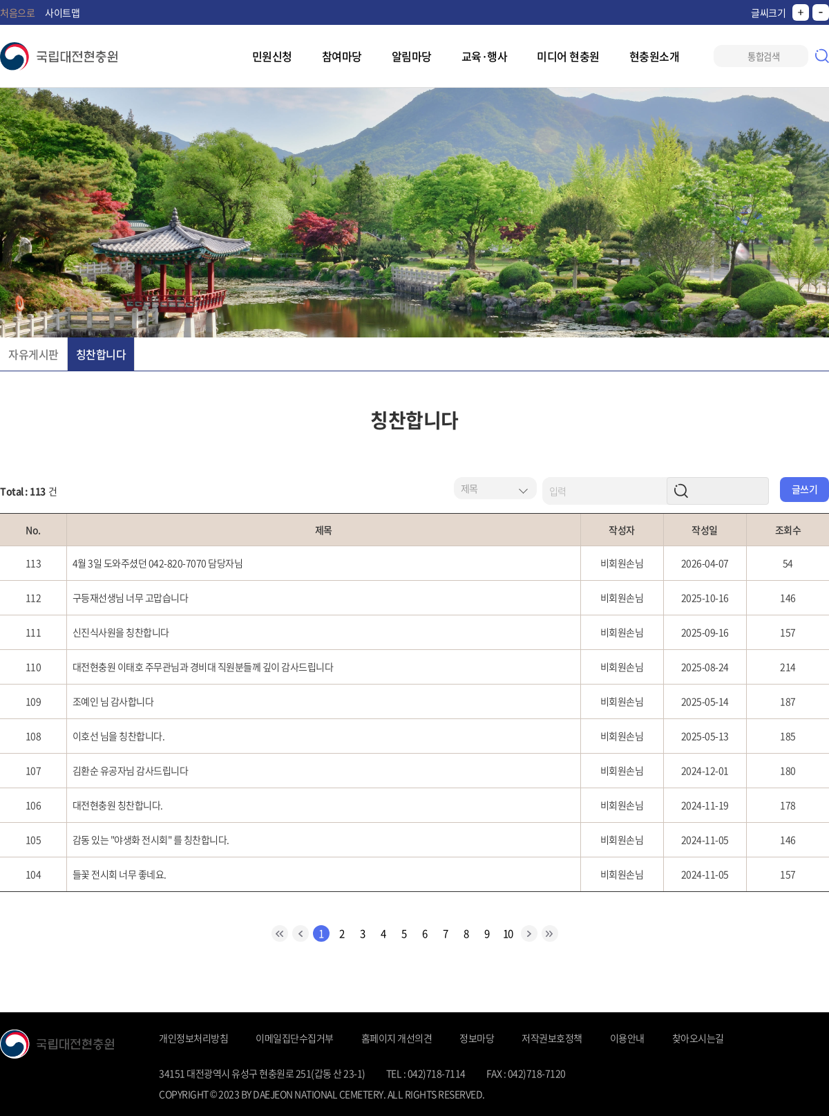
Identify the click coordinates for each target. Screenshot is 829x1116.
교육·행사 (484, 56)
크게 (800, 12)
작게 (820, 12)
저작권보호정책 (552, 1038)
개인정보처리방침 (193, 1038)
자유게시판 (33, 354)
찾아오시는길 (698, 1038)
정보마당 (476, 1038)
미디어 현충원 (568, 56)
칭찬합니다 (101, 354)
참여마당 (342, 56)
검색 (822, 56)
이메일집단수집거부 (295, 1038)
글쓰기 (805, 489)
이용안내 (627, 1038)
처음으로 (17, 12)
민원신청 (272, 56)
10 (508, 933)
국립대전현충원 (58, 56)
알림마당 (412, 56)
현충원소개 (654, 56)
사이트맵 (62, 12)
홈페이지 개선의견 (396, 1038)
